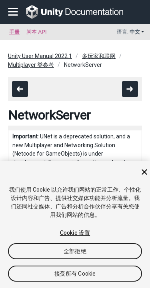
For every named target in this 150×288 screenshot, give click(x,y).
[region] (75, 224)
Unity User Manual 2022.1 (40, 56)
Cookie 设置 (75, 233)
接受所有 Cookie (75, 273)
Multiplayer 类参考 (31, 65)
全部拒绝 (75, 251)
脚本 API (36, 32)
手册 (14, 32)
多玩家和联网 (99, 56)
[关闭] (144, 172)
